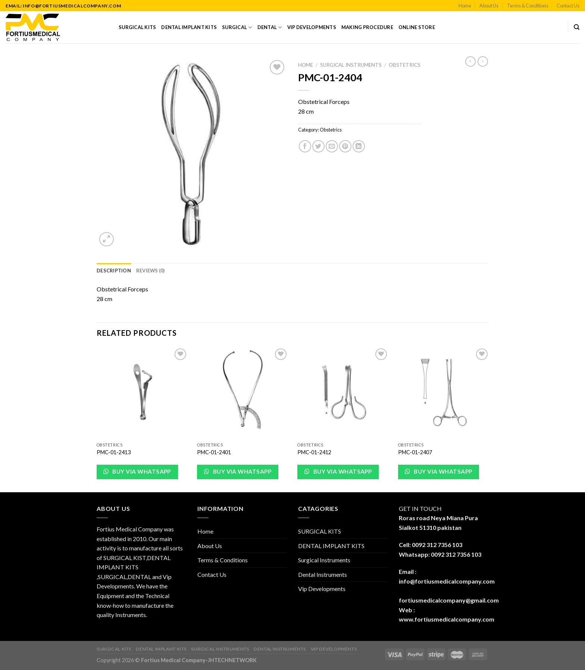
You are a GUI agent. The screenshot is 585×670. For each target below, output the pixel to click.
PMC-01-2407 (415, 452)
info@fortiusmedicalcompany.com (447, 581)
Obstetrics (404, 65)
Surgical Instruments (351, 65)
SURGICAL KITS (137, 27)
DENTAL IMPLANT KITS (189, 27)
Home (465, 6)
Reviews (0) (150, 271)
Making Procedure (367, 27)
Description (114, 271)
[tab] (114, 270)
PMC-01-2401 (214, 452)
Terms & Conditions (527, 6)
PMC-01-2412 (314, 452)
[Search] (576, 27)
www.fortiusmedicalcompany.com (446, 619)
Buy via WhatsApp (141, 471)
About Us (488, 6)
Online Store (416, 27)
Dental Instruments (322, 574)
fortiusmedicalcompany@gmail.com (449, 600)
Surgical (237, 27)
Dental (269, 27)
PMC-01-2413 (114, 452)
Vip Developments (311, 27)
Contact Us (568, 6)
